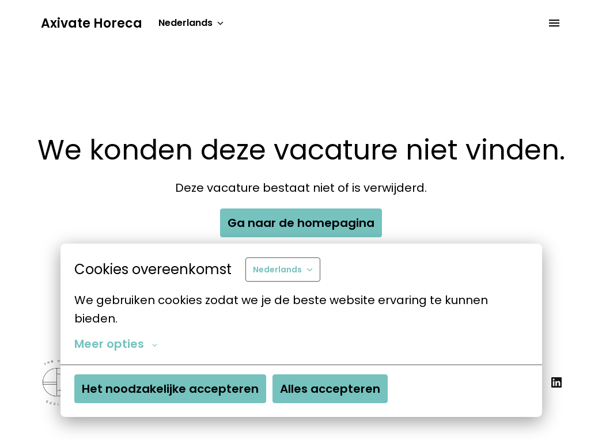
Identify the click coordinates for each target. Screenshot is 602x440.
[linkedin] (556, 382)
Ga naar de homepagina (301, 223)
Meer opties (115, 344)
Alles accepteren (330, 389)
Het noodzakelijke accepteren (170, 389)
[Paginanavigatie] (554, 23)
